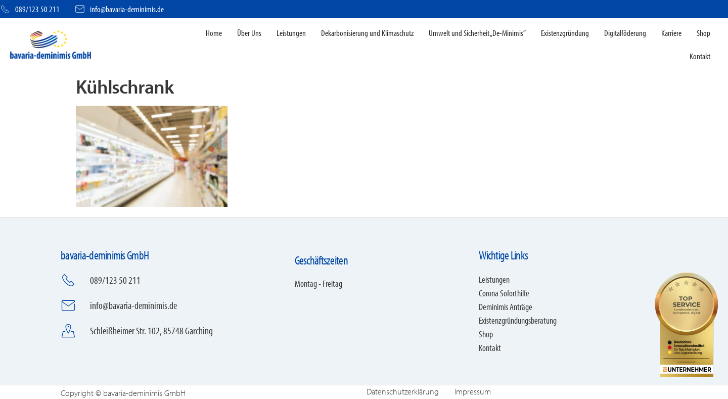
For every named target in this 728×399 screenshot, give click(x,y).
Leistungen (291, 32)
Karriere (671, 32)
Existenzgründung (565, 32)
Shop (703, 32)
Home (214, 32)
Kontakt (700, 56)
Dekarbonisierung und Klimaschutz (367, 32)
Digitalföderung (625, 32)
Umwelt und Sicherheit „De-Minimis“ (477, 32)
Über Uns (249, 32)
